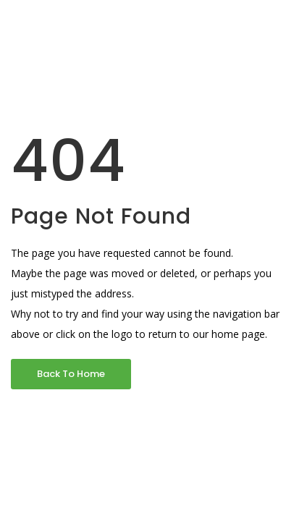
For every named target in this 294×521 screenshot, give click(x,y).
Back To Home (71, 374)
